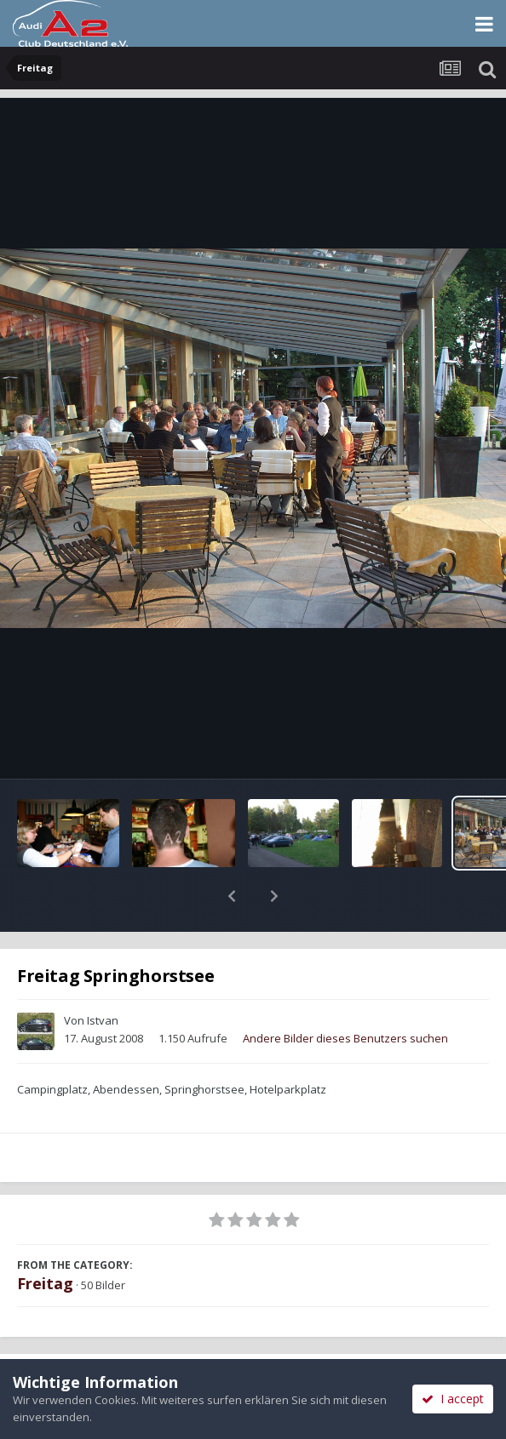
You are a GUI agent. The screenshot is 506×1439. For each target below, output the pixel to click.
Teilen (125, 1340)
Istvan (102, 976)
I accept (453, 1398)
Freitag (45, 1239)
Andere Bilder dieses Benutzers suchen (345, 994)
